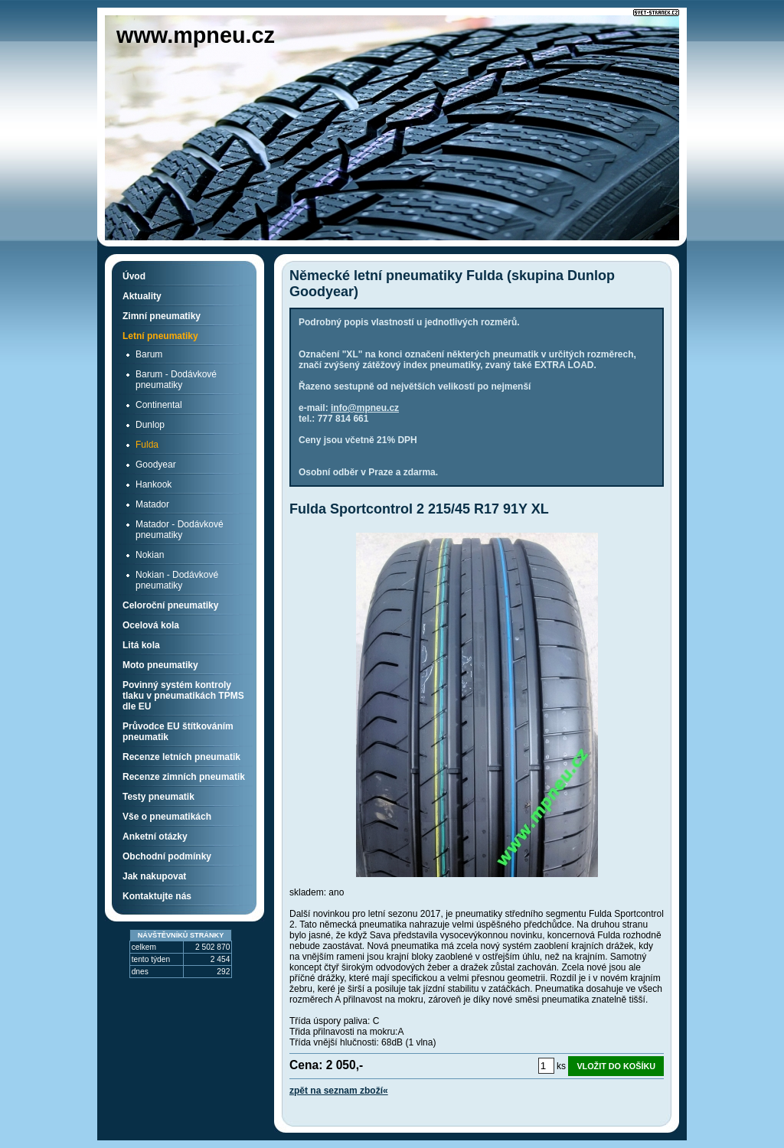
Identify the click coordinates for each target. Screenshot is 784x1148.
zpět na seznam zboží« (338, 1090)
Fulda (147, 444)
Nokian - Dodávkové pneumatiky (177, 580)
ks (561, 1066)
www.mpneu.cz (195, 35)
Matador (152, 504)
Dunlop (150, 424)
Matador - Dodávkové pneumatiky (180, 529)
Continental (159, 405)
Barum (149, 354)
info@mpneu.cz (365, 408)
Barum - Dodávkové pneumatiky (176, 379)
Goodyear (156, 464)
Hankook (154, 484)
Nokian (150, 555)
